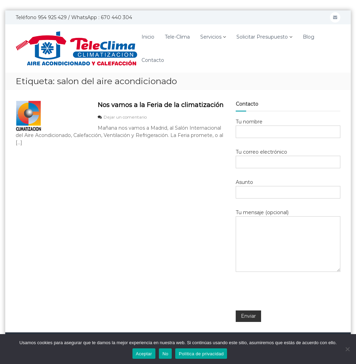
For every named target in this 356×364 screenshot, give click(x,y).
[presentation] (288, 295)
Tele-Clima (177, 37)
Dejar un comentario (125, 117)
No (165, 353)
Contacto (152, 60)
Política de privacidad (201, 353)
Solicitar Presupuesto (262, 37)
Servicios (210, 37)
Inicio (147, 37)
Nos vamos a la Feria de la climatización (161, 105)
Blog (308, 37)
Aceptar (144, 353)
